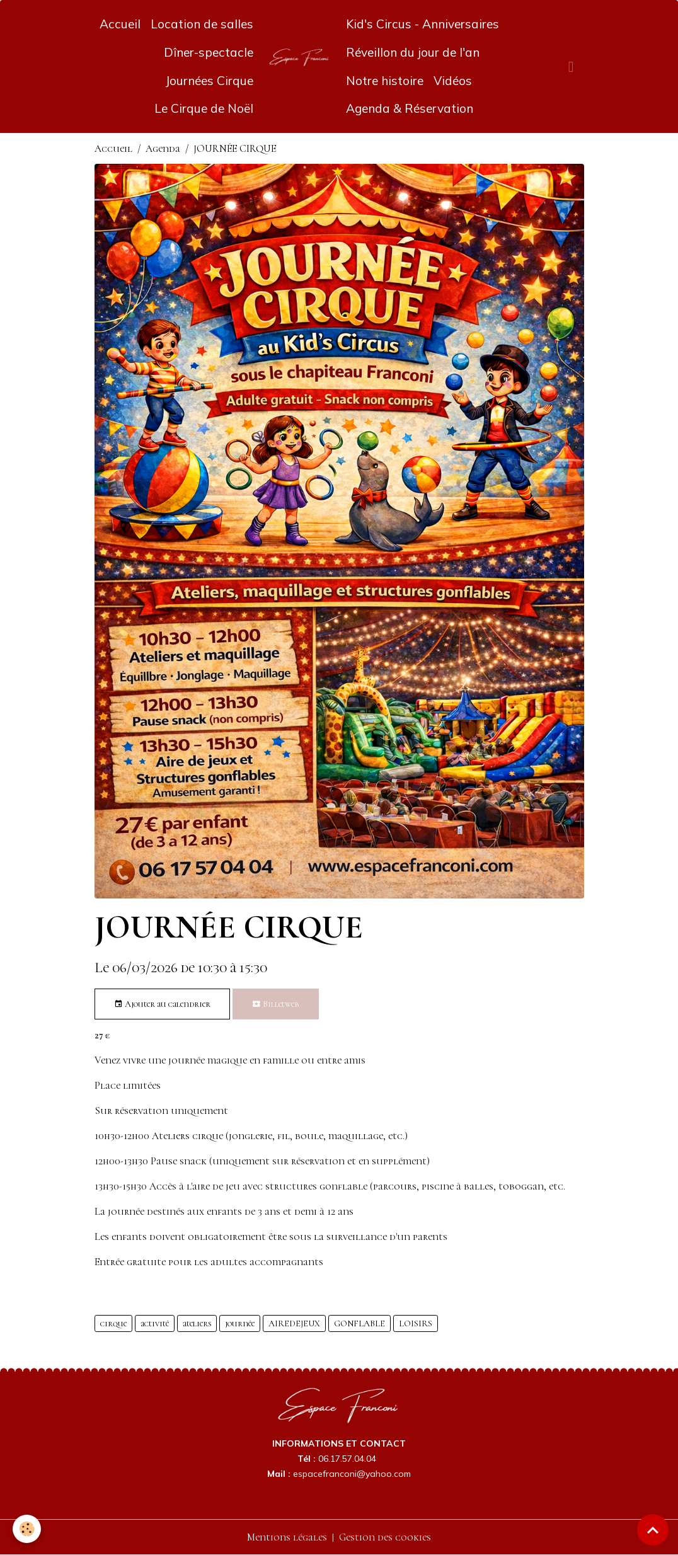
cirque (113, 1323)
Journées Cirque (209, 80)
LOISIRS (415, 1323)
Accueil (120, 24)
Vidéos (453, 80)
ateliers (197, 1323)
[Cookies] (27, 1529)
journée (240, 1323)
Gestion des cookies (385, 1537)
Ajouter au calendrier (162, 1004)
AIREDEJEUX (294, 1323)
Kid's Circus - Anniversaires (422, 24)
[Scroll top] (653, 1530)
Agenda (163, 148)
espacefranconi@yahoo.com (352, 1473)
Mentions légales (287, 1537)
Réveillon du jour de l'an (413, 52)
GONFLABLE (359, 1323)
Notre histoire (384, 80)
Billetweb (275, 1004)
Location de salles (202, 24)
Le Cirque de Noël (203, 108)
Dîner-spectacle (208, 52)
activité (155, 1323)
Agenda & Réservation (409, 108)
